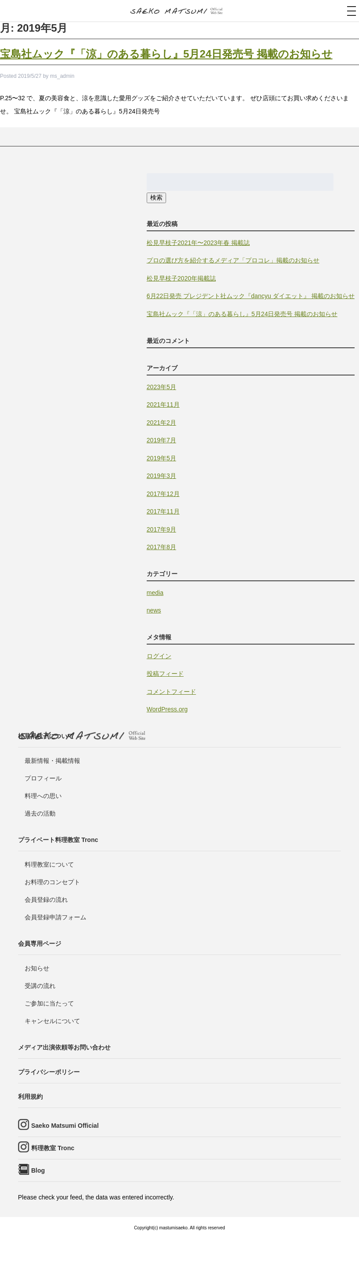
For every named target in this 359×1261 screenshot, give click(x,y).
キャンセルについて (52, 1020)
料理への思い (43, 795)
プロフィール (43, 778)
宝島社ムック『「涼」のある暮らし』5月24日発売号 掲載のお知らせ (166, 54)
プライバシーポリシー (49, 1071)
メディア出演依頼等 (64, 1047)
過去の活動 (40, 813)
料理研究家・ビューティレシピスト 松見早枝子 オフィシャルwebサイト (179, 11)
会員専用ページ (39, 943)
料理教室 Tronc (52, 1148)
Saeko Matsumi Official (65, 1125)
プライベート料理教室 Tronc (58, 839)
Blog (38, 1170)
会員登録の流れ (46, 899)
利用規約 (30, 1096)
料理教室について (49, 864)
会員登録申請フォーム (55, 917)
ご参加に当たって (49, 1003)
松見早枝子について (46, 736)
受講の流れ (40, 985)
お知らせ (37, 968)
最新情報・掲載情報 (52, 760)
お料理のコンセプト (52, 882)
